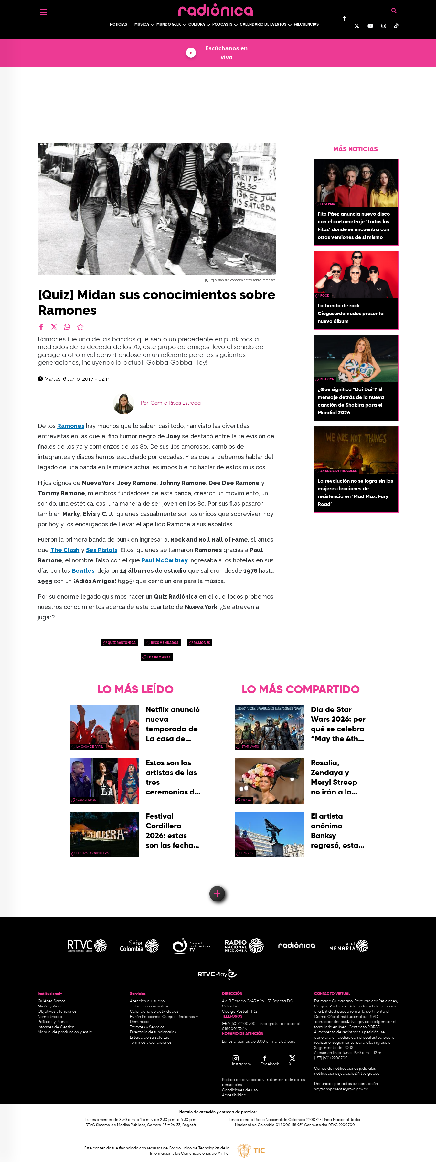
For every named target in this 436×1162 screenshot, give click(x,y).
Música (141, 25)
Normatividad (50, 1017)
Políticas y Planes (53, 1022)
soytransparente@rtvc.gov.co (341, 1089)
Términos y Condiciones (151, 1043)
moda (246, 800)
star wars (250, 746)
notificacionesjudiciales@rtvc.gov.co (346, 1074)
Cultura (196, 25)
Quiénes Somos (52, 1001)
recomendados (164, 642)
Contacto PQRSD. (365, 1027)
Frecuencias (306, 25)
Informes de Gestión (56, 1027)
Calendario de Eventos (263, 25)
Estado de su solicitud (150, 1037)
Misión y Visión (50, 1006)
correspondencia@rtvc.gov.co (342, 1022)
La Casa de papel (89, 746)
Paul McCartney (165, 560)
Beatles (83, 570)
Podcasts (222, 25)
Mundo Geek (168, 25)
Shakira (327, 379)
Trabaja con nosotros (149, 1006)
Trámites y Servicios (147, 1027)
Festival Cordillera (92, 853)
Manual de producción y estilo (65, 1032)
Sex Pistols (101, 550)
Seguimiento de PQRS (333, 1048)
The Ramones (158, 657)
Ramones (202, 642)
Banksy (247, 853)
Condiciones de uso (240, 1090)
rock (324, 295)
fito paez (327, 204)
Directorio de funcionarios (153, 1032)
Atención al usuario (147, 1001)
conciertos (86, 800)
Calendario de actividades (154, 1012)
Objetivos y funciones (57, 1012)
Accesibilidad (234, 1095)
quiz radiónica (122, 642)
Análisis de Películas (338, 471)
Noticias (118, 25)
